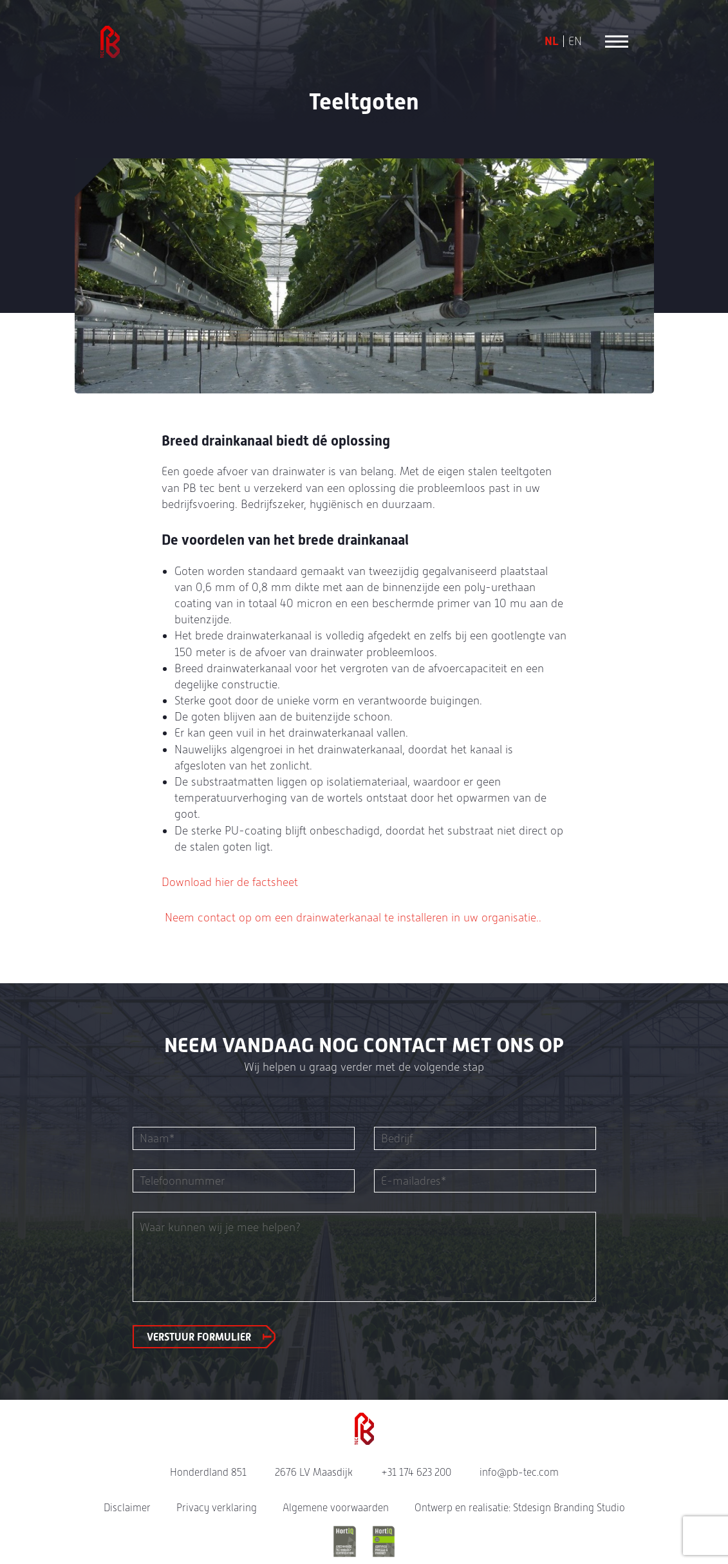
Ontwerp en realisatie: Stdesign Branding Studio (520, 1508)
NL (552, 41)
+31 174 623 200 (416, 1472)
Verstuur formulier (199, 1337)
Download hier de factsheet (230, 882)
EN (575, 41)
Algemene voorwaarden (336, 1508)
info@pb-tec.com (519, 1472)
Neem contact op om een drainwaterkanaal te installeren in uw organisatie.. (351, 917)
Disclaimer (127, 1508)
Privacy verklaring (216, 1508)
